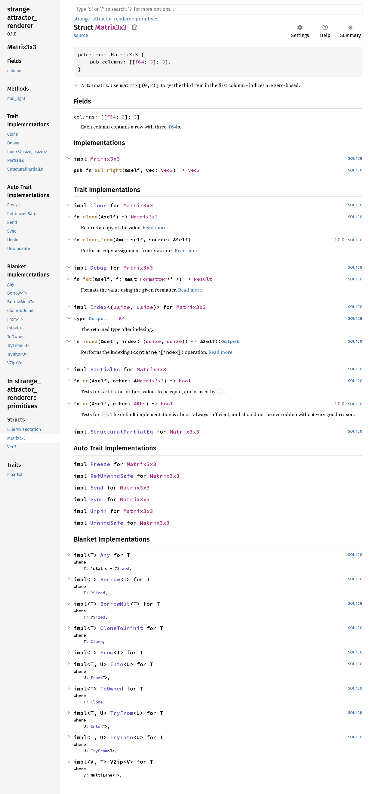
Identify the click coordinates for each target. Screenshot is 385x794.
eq (86, 381)
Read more (154, 227)
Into (116, 664)
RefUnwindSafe (111, 475)
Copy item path (135, 27)
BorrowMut (115, 603)
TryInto (121, 737)
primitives (147, 19)
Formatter (153, 279)
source (81, 35)
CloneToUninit (121, 628)
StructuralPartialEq (121, 431)
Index (98, 307)
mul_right (108, 170)
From (106, 652)
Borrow (110, 579)
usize (121, 307)
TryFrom (121, 712)
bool (185, 381)
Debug (98, 267)
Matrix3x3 (105, 158)
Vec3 (167, 170)
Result (203, 279)
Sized (123, 568)
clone (90, 217)
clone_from (98, 239)
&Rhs (140, 403)
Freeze (100, 464)
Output (98, 318)
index (90, 341)
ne (86, 403)
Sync (96, 499)
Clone (98, 205)
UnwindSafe (106, 522)
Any (105, 554)
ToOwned (111, 688)
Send (96, 487)
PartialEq (105, 369)
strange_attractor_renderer (103, 19)
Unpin (98, 511)
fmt (87, 279)
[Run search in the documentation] (218, 9)
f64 (139, 62)
